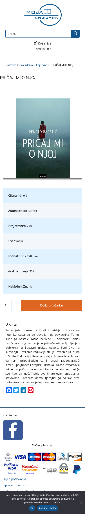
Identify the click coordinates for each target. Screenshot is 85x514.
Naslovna (10, 65)
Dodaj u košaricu (51, 305)
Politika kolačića (47, 508)
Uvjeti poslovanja (14, 479)
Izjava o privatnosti (15, 485)
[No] (80, 502)
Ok (31, 508)
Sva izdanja (26, 65)
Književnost (43, 65)
